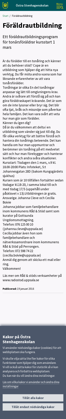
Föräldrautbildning (22, 15)
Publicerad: (10, 288)
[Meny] (59, 5)
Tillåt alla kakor (33, 399)
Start (5, 15)
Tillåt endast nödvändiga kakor (33, 409)
